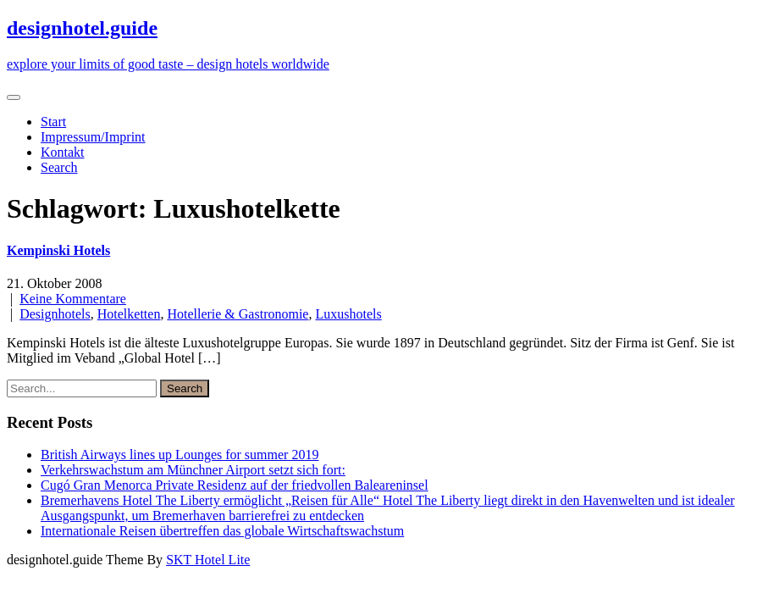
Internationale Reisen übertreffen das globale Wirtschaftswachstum (222, 531)
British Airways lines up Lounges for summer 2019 (179, 454)
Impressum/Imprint (93, 137)
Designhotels (55, 314)
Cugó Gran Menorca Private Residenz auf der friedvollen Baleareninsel (234, 485)
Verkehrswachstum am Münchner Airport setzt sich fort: (193, 470)
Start (53, 121)
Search (59, 167)
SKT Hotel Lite (208, 559)
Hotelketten (129, 314)
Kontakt (63, 152)
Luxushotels (348, 314)
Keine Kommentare (72, 298)
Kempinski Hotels (58, 250)
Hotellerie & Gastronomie (237, 314)
